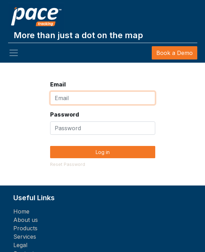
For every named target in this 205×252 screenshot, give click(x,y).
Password (64, 114)
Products (25, 228)
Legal (20, 244)
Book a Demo (174, 52)
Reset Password (67, 164)
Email (58, 84)
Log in (103, 152)
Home (21, 211)
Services (24, 236)
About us (25, 219)
